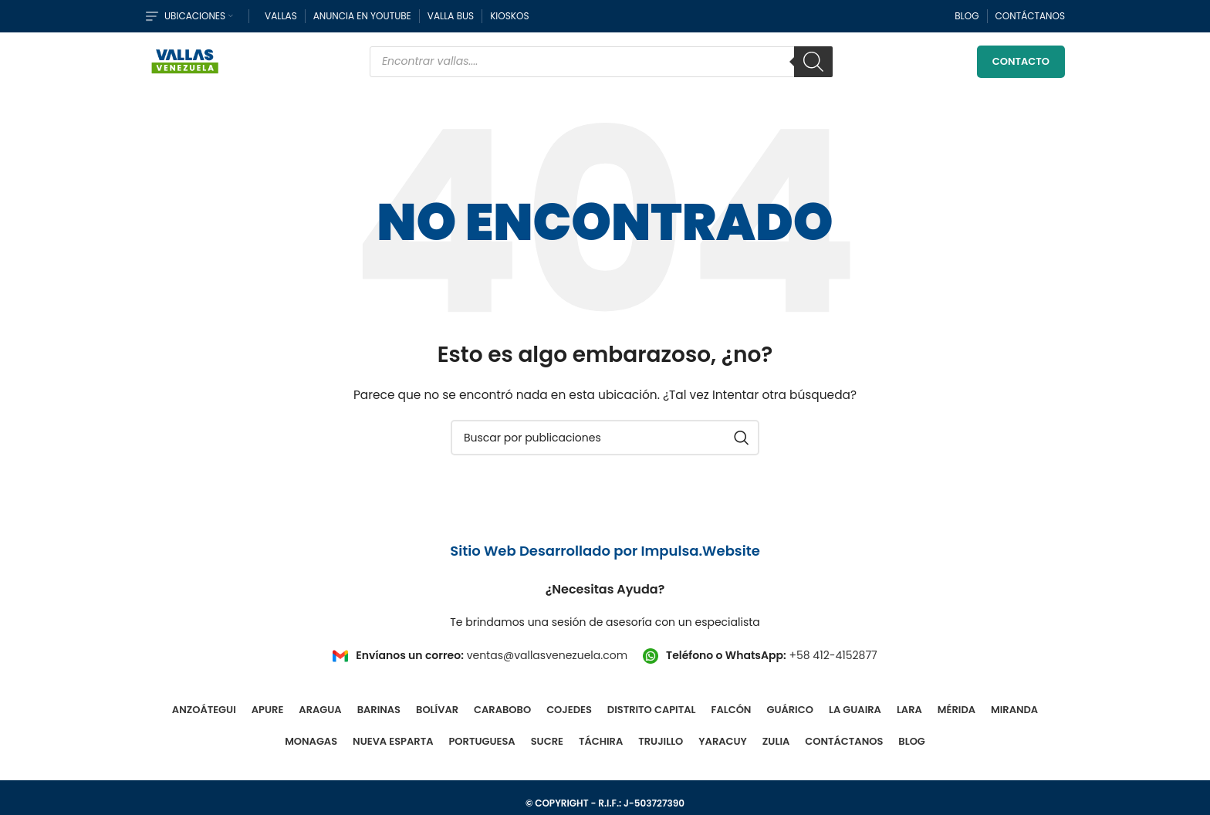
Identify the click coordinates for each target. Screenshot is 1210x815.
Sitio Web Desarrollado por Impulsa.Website (605, 550)
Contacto (1020, 61)
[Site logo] (185, 60)
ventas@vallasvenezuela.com (547, 655)
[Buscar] (813, 61)
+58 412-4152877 (833, 655)
